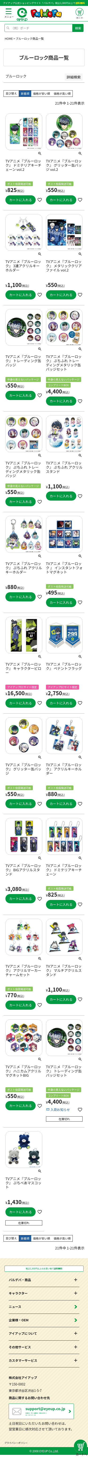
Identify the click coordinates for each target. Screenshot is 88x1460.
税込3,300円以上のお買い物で (44, 1269)
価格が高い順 (62, 93)
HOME (9, 38)
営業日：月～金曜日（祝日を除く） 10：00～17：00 (49, 1414)
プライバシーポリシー (16, 1448)
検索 (78, 28)
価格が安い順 (41, 93)
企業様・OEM (18, 1321)
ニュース (15, 1308)
